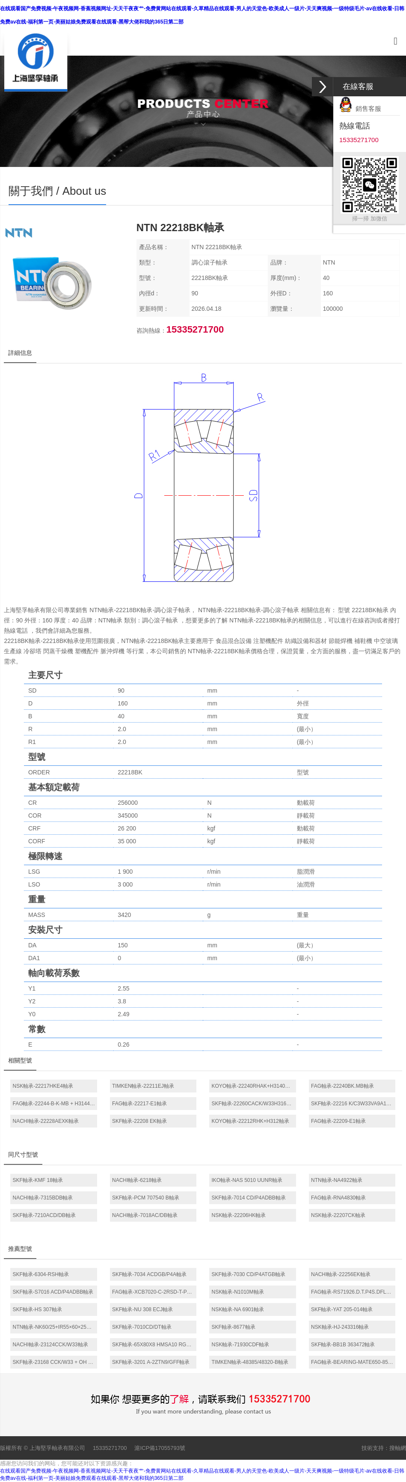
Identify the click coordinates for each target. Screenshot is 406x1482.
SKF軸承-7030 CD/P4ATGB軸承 (248, 1274)
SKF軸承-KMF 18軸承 (37, 1180)
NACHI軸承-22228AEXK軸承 (45, 1121)
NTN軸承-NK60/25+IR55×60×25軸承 (54, 1327)
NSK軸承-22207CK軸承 (338, 1215)
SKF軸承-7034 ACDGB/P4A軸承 (149, 1274)
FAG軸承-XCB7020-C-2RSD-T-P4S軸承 (154, 1292)
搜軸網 (397, 1448)
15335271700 (110, 1448)
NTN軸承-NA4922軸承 (336, 1180)
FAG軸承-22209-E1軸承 (338, 1121)
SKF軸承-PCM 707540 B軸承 (145, 1198)
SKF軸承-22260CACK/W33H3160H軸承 (253, 1104)
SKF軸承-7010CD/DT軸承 (142, 1327)
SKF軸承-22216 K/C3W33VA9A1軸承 (353, 1104)
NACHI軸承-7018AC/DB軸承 (145, 1215)
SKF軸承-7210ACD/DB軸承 (43, 1215)
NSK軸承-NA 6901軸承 (237, 1309)
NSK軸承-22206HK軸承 (238, 1215)
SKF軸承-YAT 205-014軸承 (342, 1309)
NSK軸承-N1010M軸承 (237, 1292)
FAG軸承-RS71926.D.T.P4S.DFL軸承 (353, 1292)
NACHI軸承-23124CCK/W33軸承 (50, 1345)
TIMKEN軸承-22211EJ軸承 (143, 1086)
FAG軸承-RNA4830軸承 (338, 1198)
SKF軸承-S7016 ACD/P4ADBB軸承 (52, 1292)
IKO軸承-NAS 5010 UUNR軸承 (246, 1180)
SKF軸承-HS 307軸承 (37, 1309)
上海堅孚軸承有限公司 (57, 1448)
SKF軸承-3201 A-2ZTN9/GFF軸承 (151, 1362)
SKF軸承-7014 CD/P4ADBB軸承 (248, 1198)
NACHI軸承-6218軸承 (137, 1180)
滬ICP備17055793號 (159, 1448)
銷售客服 (360, 108)
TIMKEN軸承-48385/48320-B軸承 (249, 1362)
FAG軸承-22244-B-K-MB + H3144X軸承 (54, 1104)
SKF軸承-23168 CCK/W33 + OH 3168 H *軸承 (54, 1362)
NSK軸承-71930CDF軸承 (240, 1345)
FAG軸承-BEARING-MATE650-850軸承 (353, 1362)
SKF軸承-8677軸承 (233, 1327)
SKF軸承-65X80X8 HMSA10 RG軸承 (154, 1345)
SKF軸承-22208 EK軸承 (139, 1121)
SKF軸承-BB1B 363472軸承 (343, 1345)
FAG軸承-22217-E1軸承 (139, 1104)
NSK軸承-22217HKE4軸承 (42, 1086)
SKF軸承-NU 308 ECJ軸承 (142, 1309)
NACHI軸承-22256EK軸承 (340, 1274)
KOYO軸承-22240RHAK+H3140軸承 (253, 1086)
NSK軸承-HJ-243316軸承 (340, 1327)
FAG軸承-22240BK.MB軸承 (342, 1086)
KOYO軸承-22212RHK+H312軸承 (250, 1121)
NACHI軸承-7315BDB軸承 (42, 1198)
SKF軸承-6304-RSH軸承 (40, 1274)
